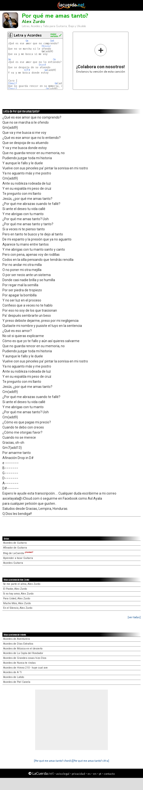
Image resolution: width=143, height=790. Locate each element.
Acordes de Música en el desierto (22, 648)
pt (100, 773)
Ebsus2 (46, 46)
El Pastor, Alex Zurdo (15, 588)
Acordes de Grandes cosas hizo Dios (24, 658)
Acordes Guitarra (13, 562)
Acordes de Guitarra (15, 542)
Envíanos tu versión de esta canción (100, 58)
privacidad (78, 773)
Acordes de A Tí (12, 672)
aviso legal (62, 773)
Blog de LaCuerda (18, 553)
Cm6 (52, 40)
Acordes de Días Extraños (18, 643)
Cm (54, 59)
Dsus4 (42, 64)
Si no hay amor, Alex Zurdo (18, 593)
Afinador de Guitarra (15, 547)
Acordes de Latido (13, 677)
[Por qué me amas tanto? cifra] (91, 760)
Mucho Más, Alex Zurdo (17, 603)
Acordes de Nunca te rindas (19, 662)
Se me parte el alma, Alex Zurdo (21, 584)
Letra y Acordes (28, 35)
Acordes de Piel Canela (16, 682)
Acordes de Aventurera (16, 638)
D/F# (27, 70)
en (94, 773)
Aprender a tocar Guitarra (18, 558)
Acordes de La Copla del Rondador (23, 653)
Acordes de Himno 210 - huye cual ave (25, 667)
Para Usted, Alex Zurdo (16, 598)
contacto (109, 773)
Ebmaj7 (12, 83)
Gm (27, 40)
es (89, 773)
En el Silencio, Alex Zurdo (17, 607)
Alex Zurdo (33, 21)
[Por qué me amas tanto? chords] (53, 760)
